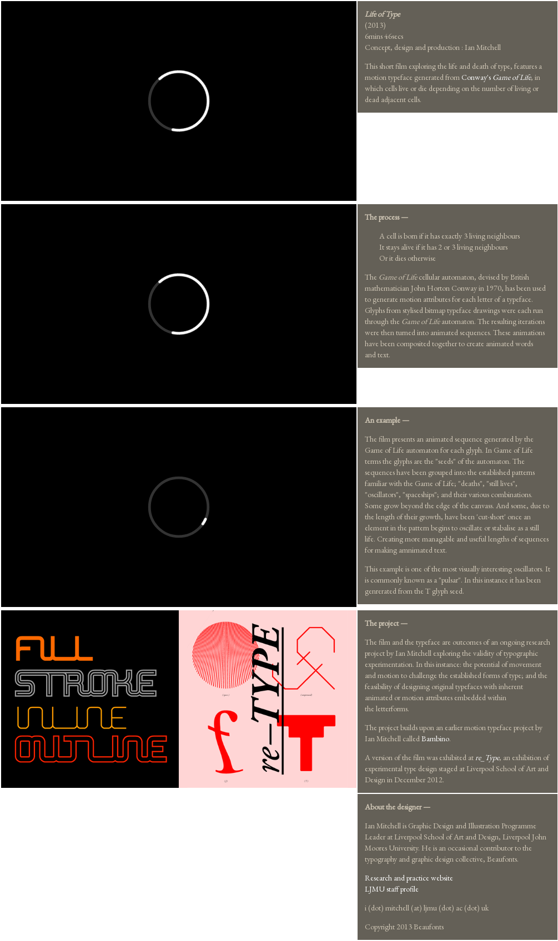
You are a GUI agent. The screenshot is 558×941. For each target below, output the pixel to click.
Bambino (435, 738)
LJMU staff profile (392, 889)
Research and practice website (409, 878)
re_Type (487, 757)
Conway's (496, 77)
